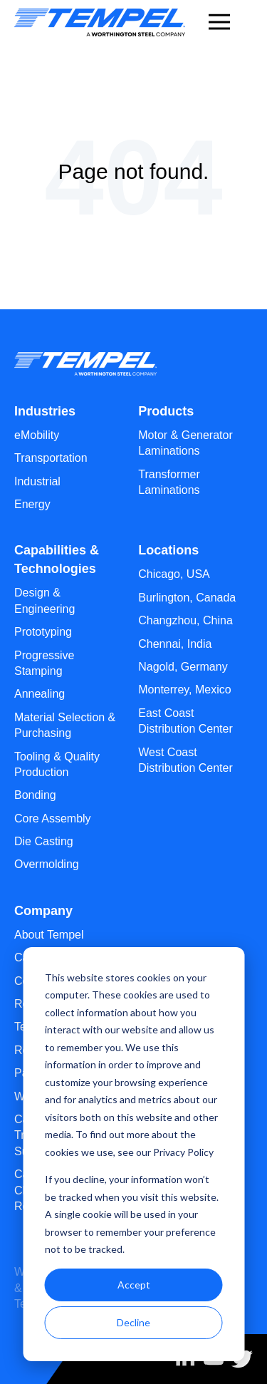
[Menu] (219, 19)
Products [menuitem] (166, 411)
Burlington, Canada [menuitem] (187, 598)
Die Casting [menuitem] (43, 841)
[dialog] (133, 1154)
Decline (133, 1322)
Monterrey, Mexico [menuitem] (184, 689)
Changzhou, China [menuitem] (185, 620)
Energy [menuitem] (32, 504)
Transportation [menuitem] (51, 458)
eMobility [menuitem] (36, 435)
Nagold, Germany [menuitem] (182, 667)
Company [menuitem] (43, 911)
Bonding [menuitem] (35, 795)
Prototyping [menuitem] (43, 632)
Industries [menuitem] (44, 411)
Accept (133, 1285)
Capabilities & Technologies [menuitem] (56, 559)
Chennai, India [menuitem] (174, 644)
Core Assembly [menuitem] (52, 818)
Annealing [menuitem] (39, 694)
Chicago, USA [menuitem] (174, 574)
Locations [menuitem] (168, 550)
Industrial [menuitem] (37, 481)
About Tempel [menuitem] (49, 935)
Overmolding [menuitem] (46, 864)
